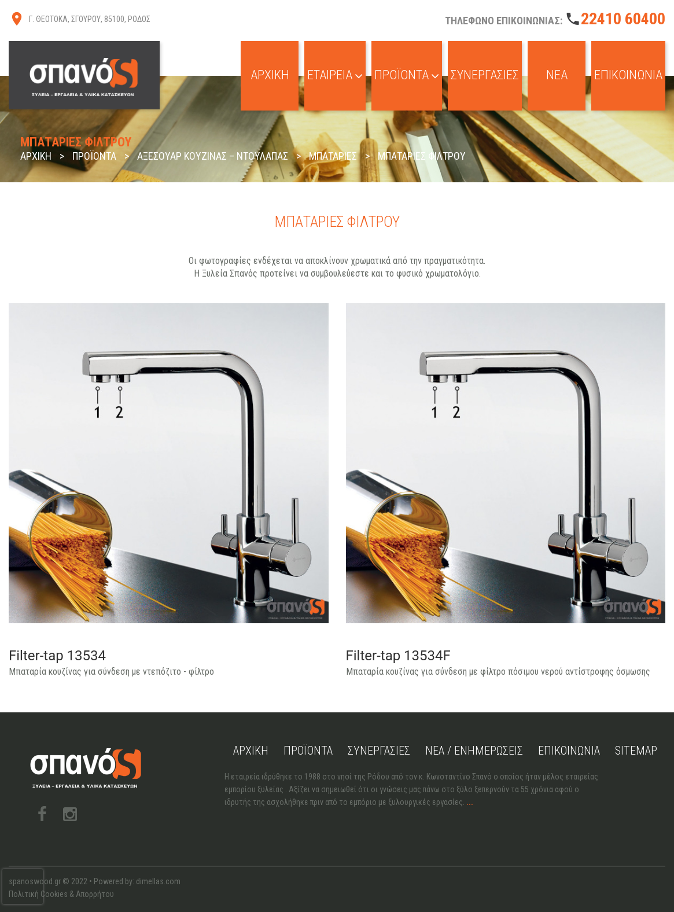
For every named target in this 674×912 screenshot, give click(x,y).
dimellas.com (158, 881)
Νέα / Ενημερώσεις (474, 750)
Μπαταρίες (333, 156)
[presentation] (22, 886)
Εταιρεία (335, 75)
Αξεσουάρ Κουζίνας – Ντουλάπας (212, 156)
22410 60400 (623, 18)
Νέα (557, 75)
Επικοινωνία (628, 75)
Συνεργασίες (485, 75)
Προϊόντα (406, 75)
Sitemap (636, 750)
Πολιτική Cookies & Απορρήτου (61, 894)
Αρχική (270, 75)
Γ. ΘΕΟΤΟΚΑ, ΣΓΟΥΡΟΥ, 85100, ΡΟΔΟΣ (89, 19)
